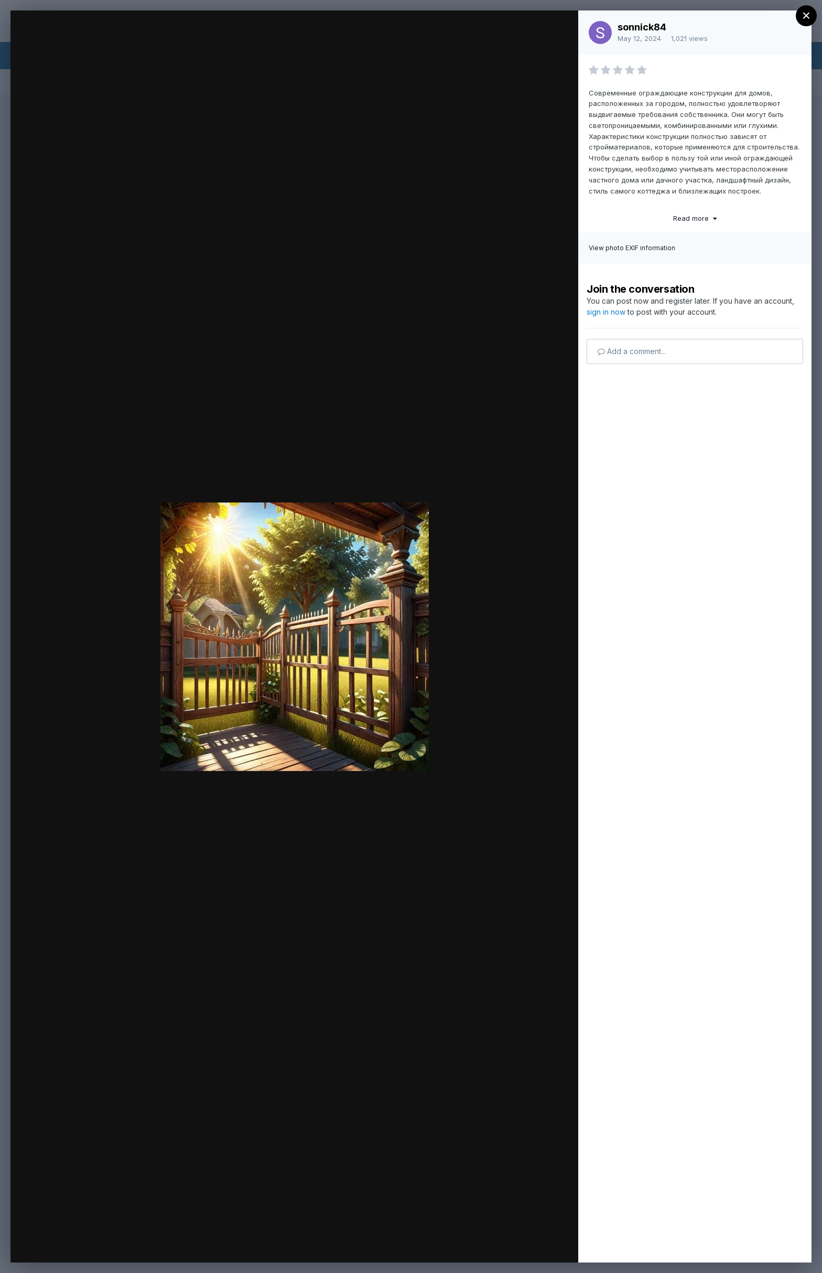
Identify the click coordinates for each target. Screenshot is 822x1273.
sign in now (606, 311)
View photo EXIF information (632, 248)
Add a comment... (632, 351)
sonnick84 (642, 27)
